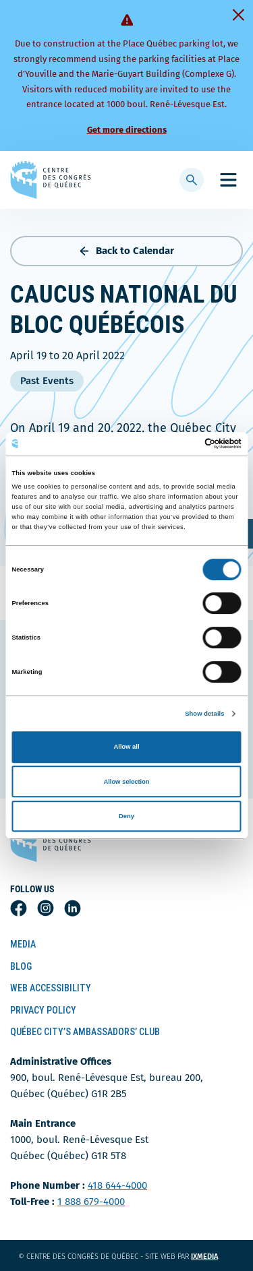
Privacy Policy (43, 1010)
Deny (126, 816)
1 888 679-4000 (91, 1202)
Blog (21, 966)
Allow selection (126, 781)
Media (23, 944)
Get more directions (127, 130)
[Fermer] (238, 15)
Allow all (127, 746)
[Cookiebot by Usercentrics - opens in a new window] (183, 444)
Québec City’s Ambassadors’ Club (85, 1031)
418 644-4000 (117, 1185)
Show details (204, 713)
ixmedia (213, 1256)
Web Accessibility (50, 988)
